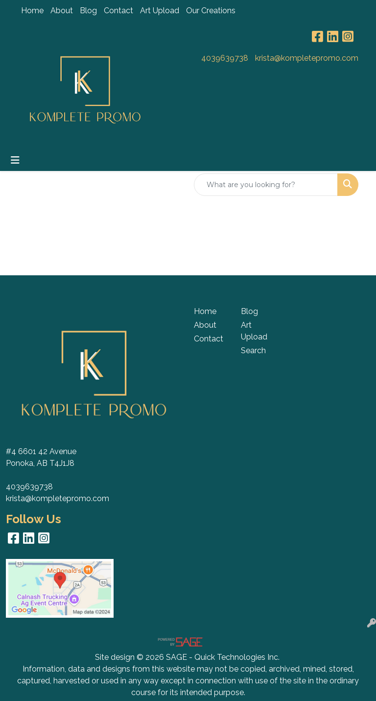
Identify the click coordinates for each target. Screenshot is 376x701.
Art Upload (159, 10)
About (61, 10)
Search (253, 350)
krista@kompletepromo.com (306, 58)
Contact (118, 10)
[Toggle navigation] (15, 160)
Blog (88, 10)
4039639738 (224, 58)
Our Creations (210, 10)
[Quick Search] (266, 184)
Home (32, 10)
